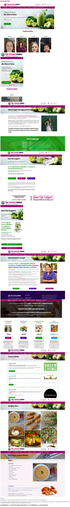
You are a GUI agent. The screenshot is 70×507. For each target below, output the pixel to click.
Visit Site (2, 498)
